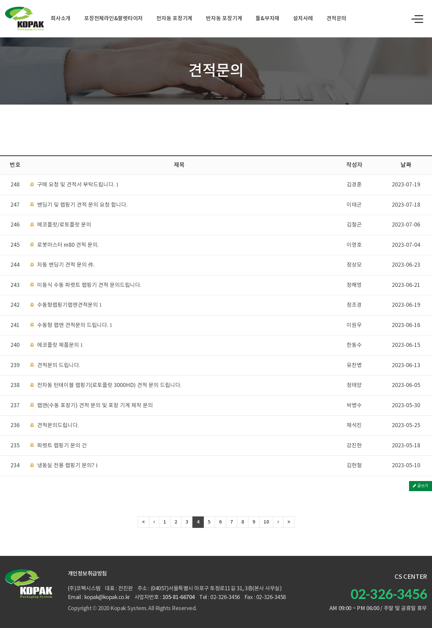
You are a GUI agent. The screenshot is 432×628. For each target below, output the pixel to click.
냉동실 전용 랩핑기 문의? (64, 466)
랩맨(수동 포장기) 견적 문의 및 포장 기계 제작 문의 (91, 406)
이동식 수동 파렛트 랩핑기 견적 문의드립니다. (85, 285)
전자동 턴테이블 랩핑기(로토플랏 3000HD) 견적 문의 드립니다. (106, 385)
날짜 (406, 165)
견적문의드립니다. (54, 425)
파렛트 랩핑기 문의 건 (58, 446)
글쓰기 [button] (420, 486)
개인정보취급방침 (87, 574)
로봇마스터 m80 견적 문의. (64, 245)
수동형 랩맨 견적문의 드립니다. (71, 325)
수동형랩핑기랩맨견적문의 (66, 305)
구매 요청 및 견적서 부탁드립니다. (74, 185)
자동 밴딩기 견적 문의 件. (62, 265)
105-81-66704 (178, 597)
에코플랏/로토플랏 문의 (60, 225)
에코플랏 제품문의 (56, 345)
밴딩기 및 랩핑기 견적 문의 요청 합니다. (79, 205)
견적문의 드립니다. (55, 365)
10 (266, 522)
